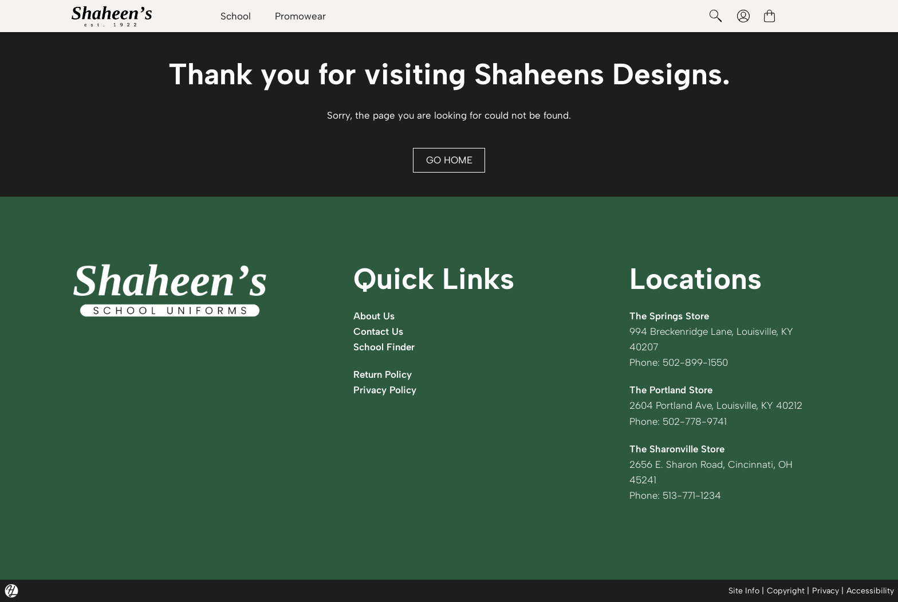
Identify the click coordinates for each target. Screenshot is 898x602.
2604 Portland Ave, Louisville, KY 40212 (715, 405)
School (235, 16)
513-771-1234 (692, 495)
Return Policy (382, 374)
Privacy (825, 591)
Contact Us (378, 331)
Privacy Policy (384, 390)
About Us (374, 316)
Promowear (300, 16)
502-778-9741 (695, 421)
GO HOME (449, 160)
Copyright (786, 591)
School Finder (384, 347)
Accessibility (870, 591)
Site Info (743, 591)
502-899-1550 (695, 362)
